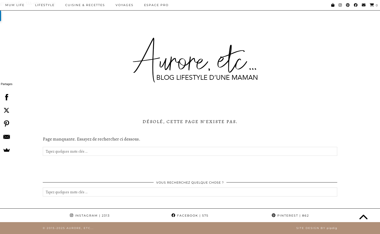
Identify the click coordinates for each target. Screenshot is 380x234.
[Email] (364, 5)
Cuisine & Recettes (85, 5)
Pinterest (290, 215)
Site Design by (316, 228)
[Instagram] (340, 5)
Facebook (190, 215)
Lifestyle (45, 5)
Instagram (90, 215)
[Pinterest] (348, 5)
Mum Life (15, 5)
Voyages (125, 5)
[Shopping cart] (374, 5)
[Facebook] (356, 5)
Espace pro (156, 5)
